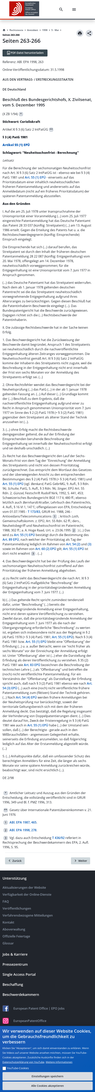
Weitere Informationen (59, 1062)
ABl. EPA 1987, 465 (23, 822)
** (51, 129)
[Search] (61, 9)
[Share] (89, 33)
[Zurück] (15, 860)
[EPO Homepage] (24, 9)
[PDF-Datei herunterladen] (25, 53)
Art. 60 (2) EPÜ (45, 549)
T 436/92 (58, 838)
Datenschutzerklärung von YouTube (23, 1062)
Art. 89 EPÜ (11, 539)
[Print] (79, 33)
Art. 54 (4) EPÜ (26, 697)
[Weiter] (80, 860)
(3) (89, 544)
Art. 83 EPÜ (32, 665)
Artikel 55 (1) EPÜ (16, 145)
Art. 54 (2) (73, 544)
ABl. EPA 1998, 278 (23, 830)
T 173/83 (34, 512)
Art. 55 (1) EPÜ (35, 177)
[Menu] (74, 9)
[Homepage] (4, 30)
